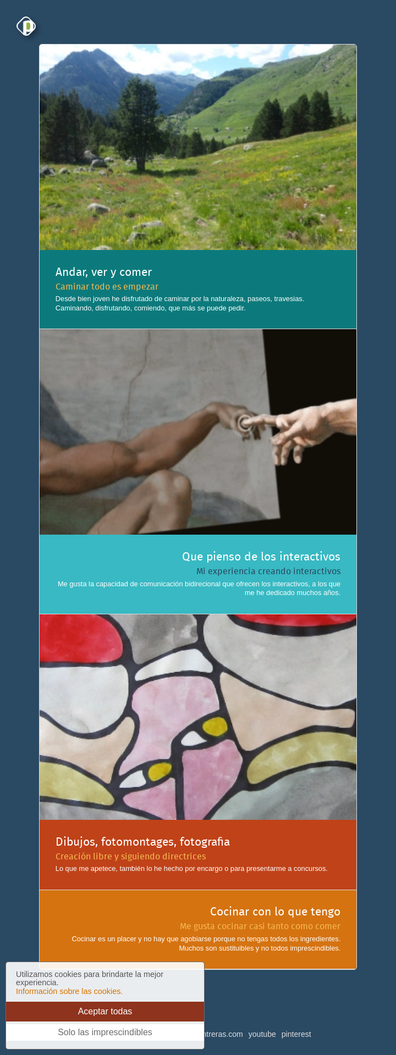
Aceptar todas (105, 1011)
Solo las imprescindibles (105, 1032)
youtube (262, 1034)
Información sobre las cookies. (69, 991)
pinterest (296, 1034)
